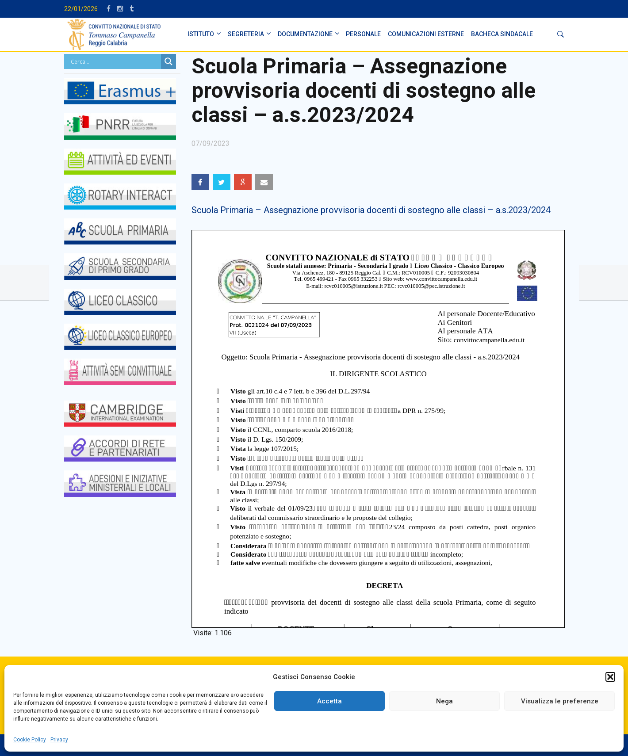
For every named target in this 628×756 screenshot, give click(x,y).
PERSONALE (363, 34)
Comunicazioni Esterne (426, 34)
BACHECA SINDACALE (502, 34)
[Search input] (115, 61)
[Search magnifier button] (168, 61)
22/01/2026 (81, 8)
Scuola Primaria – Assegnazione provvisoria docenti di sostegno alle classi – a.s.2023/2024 (371, 210)
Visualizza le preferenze (559, 701)
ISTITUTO (201, 34)
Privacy (59, 740)
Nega (444, 701)
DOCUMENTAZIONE (305, 34)
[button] (610, 676)
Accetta (329, 701)
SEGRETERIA (246, 34)
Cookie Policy (29, 740)
